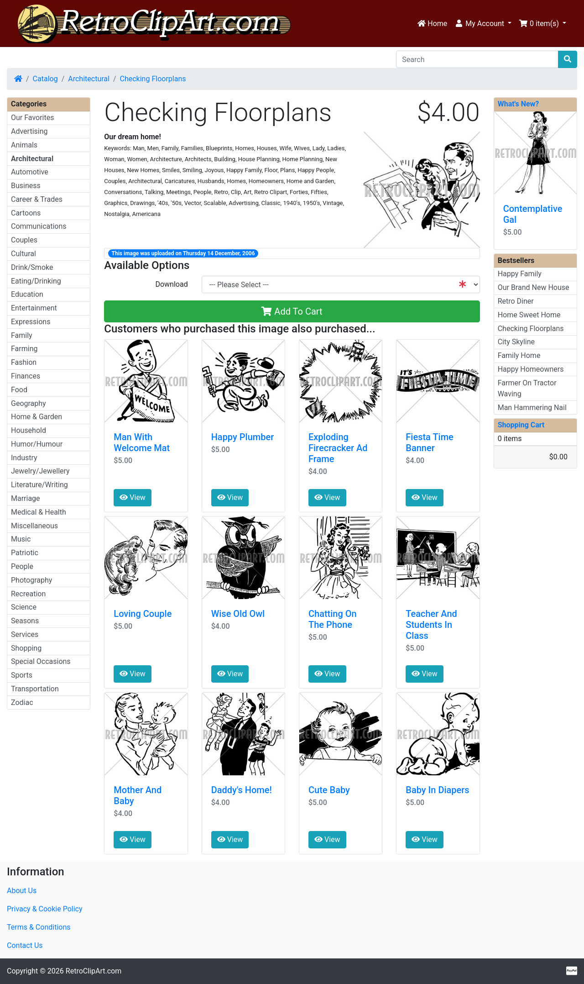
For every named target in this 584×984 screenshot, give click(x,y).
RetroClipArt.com (93, 971)
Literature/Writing (39, 484)
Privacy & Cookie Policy (45, 909)
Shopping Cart (521, 425)
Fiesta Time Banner (430, 442)
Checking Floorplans (153, 78)
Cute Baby (329, 789)
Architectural (89, 78)
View (133, 497)
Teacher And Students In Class (431, 624)
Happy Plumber (242, 436)
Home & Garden (36, 416)
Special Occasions (41, 661)
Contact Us (25, 945)
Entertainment (34, 308)
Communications (39, 226)
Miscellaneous (34, 525)
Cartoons (26, 213)
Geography (28, 403)
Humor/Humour (37, 444)
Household (28, 430)
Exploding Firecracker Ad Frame (338, 447)
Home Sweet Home (529, 314)
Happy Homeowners (531, 369)
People (22, 566)
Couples (24, 240)
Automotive (29, 172)
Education (27, 294)
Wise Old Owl (238, 613)
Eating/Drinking (36, 281)
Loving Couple (143, 613)
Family (21, 335)
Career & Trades (37, 199)
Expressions (30, 321)
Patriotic (24, 552)
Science (23, 607)
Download (171, 284)
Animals (24, 145)
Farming (24, 348)
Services (24, 634)
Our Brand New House (533, 287)
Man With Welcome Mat (142, 442)
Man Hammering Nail (532, 407)
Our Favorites (32, 117)
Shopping (26, 648)
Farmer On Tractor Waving (527, 388)
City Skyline (516, 341)
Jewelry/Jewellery (40, 471)
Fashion (23, 362)
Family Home (519, 355)
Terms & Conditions (39, 927)
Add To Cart (291, 311)
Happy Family (520, 273)
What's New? (518, 104)
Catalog (45, 78)
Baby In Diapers (437, 789)
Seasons (25, 620)
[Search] (477, 59)
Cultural (23, 253)
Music (21, 539)
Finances (25, 376)
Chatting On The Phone (332, 619)
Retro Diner (516, 301)
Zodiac (22, 702)
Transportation (35, 688)
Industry (24, 457)
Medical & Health (38, 512)
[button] (483, 24)
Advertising (29, 131)
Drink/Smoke (32, 267)
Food (19, 389)
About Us (21, 890)
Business (26, 185)
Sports (21, 675)
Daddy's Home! (241, 789)
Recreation (28, 593)
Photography (31, 580)
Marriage (25, 498)
